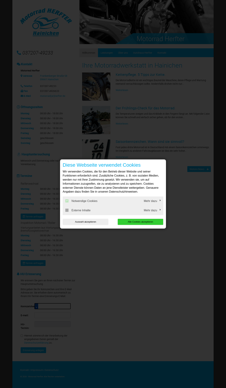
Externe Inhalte (78, 210)
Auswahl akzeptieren (85, 221)
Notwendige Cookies (81, 200)
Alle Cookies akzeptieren (140, 221)
